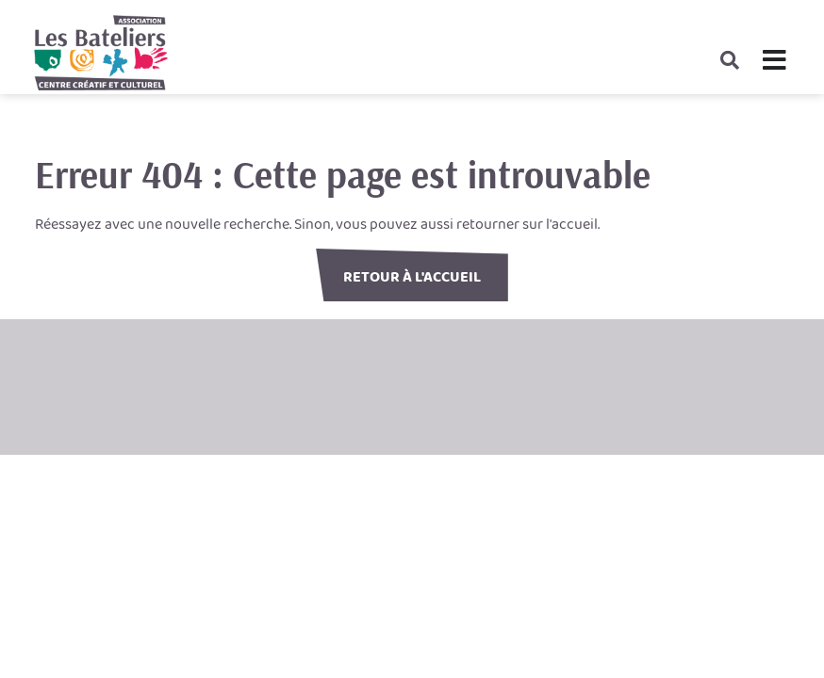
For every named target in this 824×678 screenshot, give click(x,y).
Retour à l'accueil (412, 277)
